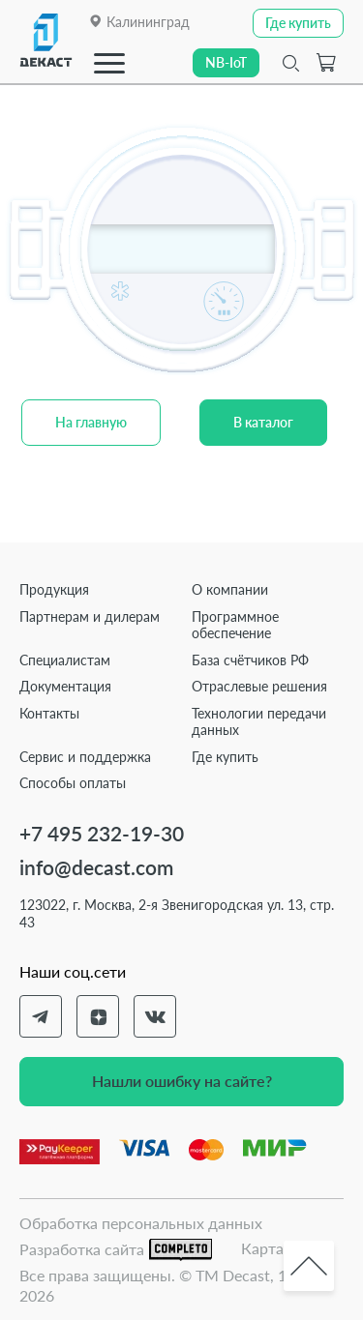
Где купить (225, 756)
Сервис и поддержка (85, 756)
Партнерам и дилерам (89, 616)
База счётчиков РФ (250, 660)
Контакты (49, 713)
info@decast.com (96, 867)
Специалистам (64, 660)
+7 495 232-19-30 (101, 833)
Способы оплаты (72, 783)
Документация (65, 686)
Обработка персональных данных (140, 1223)
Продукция (54, 589)
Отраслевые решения (259, 686)
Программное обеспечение (235, 625)
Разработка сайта (115, 1250)
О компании (230, 589)
